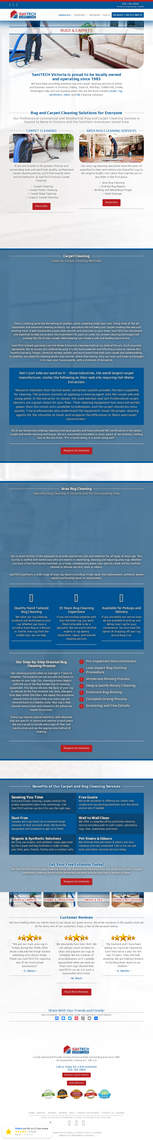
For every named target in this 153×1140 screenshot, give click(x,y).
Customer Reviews (76, 917)
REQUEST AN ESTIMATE (76, 1075)
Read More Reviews (76, 991)
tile (78, 94)
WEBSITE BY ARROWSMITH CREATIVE (76, 1135)
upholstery (55, 94)
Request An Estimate (76, 450)
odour (67, 94)
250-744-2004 (130, 3)
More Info (41, 206)
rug (120, 91)
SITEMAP (98, 1133)
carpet (112, 91)
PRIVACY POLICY (84, 1133)
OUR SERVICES (76, 1083)
